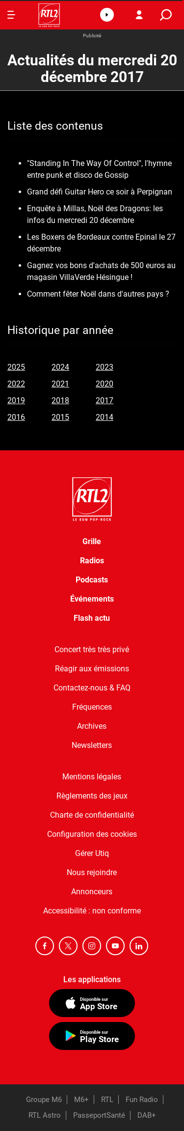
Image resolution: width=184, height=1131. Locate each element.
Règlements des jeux (92, 795)
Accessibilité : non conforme (92, 910)
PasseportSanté (99, 1115)
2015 (60, 417)
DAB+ (146, 1115)
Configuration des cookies (92, 834)
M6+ (81, 1099)
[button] (107, 15)
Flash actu (92, 618)
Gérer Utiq (92, 853)
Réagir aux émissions (92, 668)
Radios (92, 560)
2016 (16, 417)
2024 (60, 367)
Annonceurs (91, 891)
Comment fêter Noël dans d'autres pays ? (98, 294)
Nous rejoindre (92, 872)
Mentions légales (91, 776)
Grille (91, 541)
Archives (91, 726)
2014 (104, 417)
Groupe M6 (44, 1099)
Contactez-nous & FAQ (92, 687)
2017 (104, 400)
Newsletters (92, 745)
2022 (16, 383)
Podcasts (92, 579)
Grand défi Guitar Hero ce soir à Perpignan (99, 191)
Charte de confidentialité (92, 815)
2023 (104, 367)
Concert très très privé (91, 649)
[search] (166, 15)
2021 (60, 383)
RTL (107, 1099)
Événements (92, 599)
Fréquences (92, 707)
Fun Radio (142, 1099)
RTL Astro (44, 1115)
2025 (16, 367)
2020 (104, 383)
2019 (16, 400)
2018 (60, 400)
